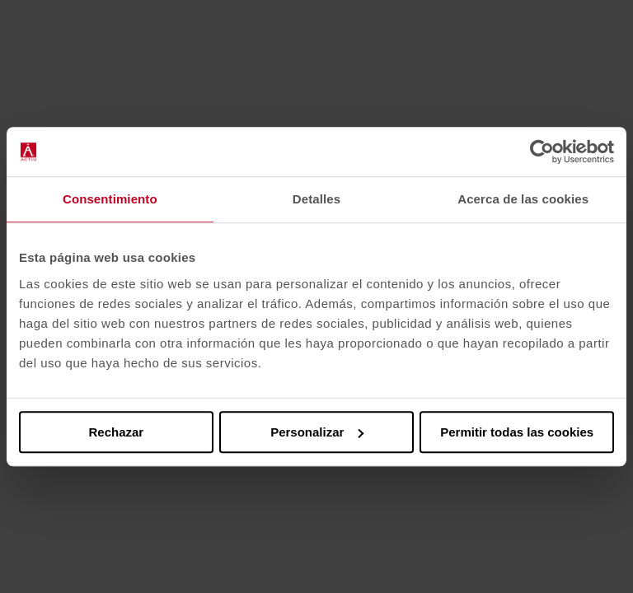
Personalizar (316, 432)
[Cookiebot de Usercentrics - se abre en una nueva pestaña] (542, 151)
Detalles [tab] (316, 199)
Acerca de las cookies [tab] (522, 199)
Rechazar (115, 432)
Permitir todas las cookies (516, 432)
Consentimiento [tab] (110, 199)
